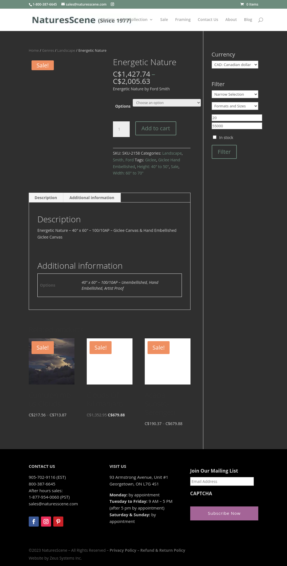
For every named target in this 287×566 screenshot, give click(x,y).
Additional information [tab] (91, 197)
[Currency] (235, 65)
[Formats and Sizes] (235, 106)
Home (34, 50)
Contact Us (208, 20)
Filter (224, 151)
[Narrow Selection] (235, 94)
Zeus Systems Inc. (66, 558)
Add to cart (155, 128)
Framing (183, 20)
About (231, 20)
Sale (164, 20)
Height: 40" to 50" (153, 166)
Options (123, 106)
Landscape (66, 50)
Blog (248, 20)
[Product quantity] (121, 129)
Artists (109, 20)
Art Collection (135, 20)
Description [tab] (46, 197)
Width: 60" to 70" (128, 173)
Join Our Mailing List (214, 471)
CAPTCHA (201, 493)
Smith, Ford (123, 159)
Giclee (150, 159)
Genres (48, 50)
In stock (226, 137)
